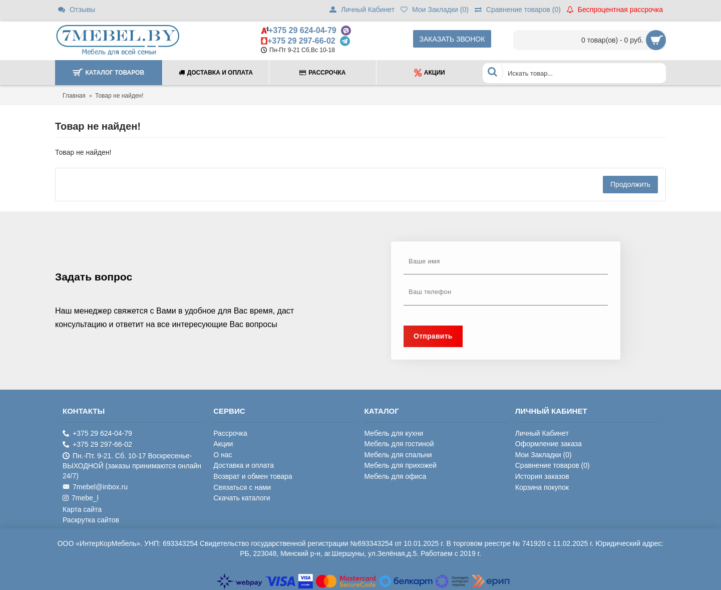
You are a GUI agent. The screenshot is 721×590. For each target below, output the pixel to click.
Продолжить (630, 184)
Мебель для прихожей (401, 465)
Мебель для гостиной (399, 444)
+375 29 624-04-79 (302, 30)
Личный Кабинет (542, 433)
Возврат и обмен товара (252, 476)
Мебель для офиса (396, 476)
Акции (223, 444)
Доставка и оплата (243, 465)
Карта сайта (82, 509)
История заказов (542, 476)
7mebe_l (81, 498)
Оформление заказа (548, 444)
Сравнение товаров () (552, 465)
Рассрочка (230, 433)
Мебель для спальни (398, 455)
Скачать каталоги (241, 498)
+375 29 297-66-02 (301, 41)
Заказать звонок (452, 39)
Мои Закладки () (543, 455)
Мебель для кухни (394, 433)
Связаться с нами (242, 487)
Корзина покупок (542, 487)
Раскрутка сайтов (91, 520)
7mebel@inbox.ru (95, 487)
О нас (222, 455)
